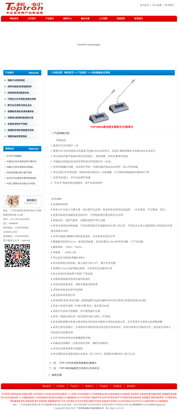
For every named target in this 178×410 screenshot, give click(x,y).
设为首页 (144, 5)
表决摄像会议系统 (100, 72)
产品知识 (103, 386)
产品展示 (49, 18)
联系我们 (169, 5)
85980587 (13, 223)
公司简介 (32, 18)
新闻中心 (67, 18)
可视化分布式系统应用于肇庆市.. (22, 161)
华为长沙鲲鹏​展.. (15, 156)
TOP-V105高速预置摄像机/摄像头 (78, 362)
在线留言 (121, 18)
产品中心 (74, 386)
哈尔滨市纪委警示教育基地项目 (21, 178)
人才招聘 (103, 18)
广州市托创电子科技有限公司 (90, 408)
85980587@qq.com (156, 404)
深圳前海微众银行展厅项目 (19, 172)
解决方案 (85, 18)
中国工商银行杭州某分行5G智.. (21, 183)
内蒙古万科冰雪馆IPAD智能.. (20, 167)
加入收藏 (157, 5)
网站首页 (14, 18)
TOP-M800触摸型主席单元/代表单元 (79, 368)
